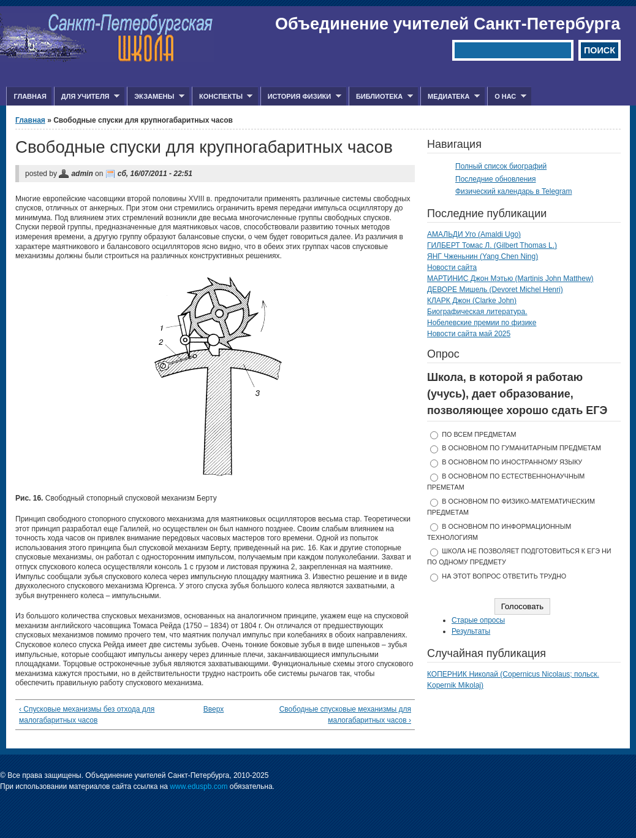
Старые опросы (478, 620)
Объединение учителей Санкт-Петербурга (447, 24)
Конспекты (222, 97)
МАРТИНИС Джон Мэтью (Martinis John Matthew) (510, 278)
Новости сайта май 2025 (468, 333)
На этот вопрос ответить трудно (504, 576)
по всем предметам (479, 434)
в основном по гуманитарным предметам (521, 448)
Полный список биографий (501, 166)
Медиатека (450, 97)
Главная (29, 96)
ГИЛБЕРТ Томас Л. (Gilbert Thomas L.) (492, 245)
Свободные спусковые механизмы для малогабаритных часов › (345, 715)
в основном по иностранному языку (512, 462)
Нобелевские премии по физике (481, 322)
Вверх (211, 709)
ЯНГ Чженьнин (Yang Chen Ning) (482, 256)
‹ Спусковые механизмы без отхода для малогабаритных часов (86, 715)
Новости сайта (452, 267)
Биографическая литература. (477, 311)
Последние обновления (495, 179)
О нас (506, 97)
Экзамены (155, 97)
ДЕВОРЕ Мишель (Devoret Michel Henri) (495, 289)
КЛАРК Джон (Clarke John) (472, 300)
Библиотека (381, 97)
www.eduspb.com (198, 786)
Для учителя (86, 97)
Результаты (471, 631)
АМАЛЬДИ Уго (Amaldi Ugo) (474, 234)
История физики (300, 97)
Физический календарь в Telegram (513, 191)
